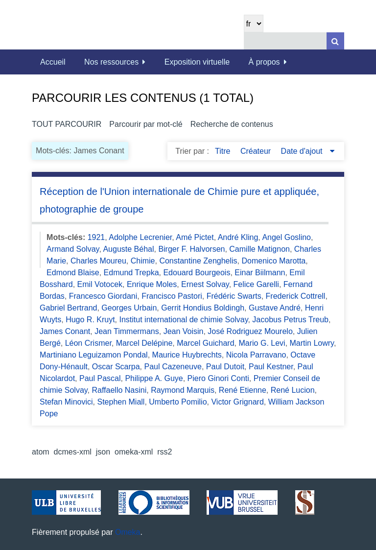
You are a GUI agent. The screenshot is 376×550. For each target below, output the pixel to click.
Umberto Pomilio (178, 402)
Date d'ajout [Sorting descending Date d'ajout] (303, 151)
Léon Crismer (88, 343)
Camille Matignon (259, 249)
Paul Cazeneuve (173, 366)
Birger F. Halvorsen (191, 249)
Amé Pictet (194, 237)
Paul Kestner (271, 366)
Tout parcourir (66, 124)
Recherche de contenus (231, 124)
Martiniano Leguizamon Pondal (94, 355)
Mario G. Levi (261, 343)
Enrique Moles (152, 284)
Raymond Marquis (182, 390)
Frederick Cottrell (296, 296)
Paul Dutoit (225, 366)
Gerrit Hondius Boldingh (202, 308)
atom (40, 452)
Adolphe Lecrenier (140, 237)
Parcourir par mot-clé (145, 124)
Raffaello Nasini (119, 390)
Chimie (143, 261)
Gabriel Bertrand (68, 308)
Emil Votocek (99, 284)
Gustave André (275, 308)
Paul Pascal (100, 378)
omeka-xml (134, 452)
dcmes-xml (73, 452)
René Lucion (293, 390)
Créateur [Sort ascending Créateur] (256, 151)
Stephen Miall (120, 402)
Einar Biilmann (260, 272)
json (103, 452)
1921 (96, 237)
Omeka (128, 532)
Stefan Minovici (66, 402)
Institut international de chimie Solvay (183, 319)
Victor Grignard (237, 402)
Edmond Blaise (73, 272)
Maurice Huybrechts (187, 355)
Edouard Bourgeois (196, 272)
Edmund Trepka (131, 272)
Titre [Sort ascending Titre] (224, 151)
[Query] (294, 40)
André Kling (238, 237)
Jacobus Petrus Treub (290, 319)
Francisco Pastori (171, 296)
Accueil (53, 62)
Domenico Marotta (274, 261)
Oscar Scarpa (116, 366)
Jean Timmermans (126, 331)
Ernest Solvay (205, 284)
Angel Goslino (286, 237)
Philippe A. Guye (154, 378)
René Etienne (242, 390)
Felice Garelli (256, 284)
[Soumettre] (335, 40)
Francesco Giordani (103, 296)
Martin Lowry (312, 343)
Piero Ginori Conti (218, 378)
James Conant (65, 331)
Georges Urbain (129, 308)
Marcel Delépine (144, 343)
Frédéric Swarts (234, 296)
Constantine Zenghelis (198, 261)
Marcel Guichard (205, 343)
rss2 (164, 452)
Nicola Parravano (256, 355)
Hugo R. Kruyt (90, 319)
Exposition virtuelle (197, 62)
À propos (264, 62)
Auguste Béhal (128, 249)
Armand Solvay (73, 249)
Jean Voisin (184, 331)
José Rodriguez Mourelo (250, 331)
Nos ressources (111, 62)
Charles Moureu (98, 261)
